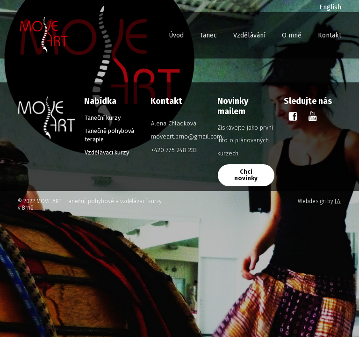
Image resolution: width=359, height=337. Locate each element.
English (330, 7)
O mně (292, 35)
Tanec (208, 35)
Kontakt (329, 35)
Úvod (176, 35)
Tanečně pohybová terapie (109, 135)
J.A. (338, 201)
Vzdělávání (249, 35)
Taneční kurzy (103, 117)
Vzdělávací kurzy (107, 152)
